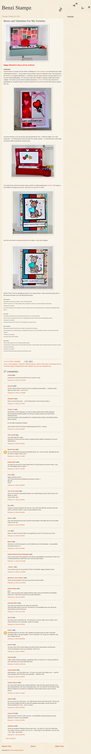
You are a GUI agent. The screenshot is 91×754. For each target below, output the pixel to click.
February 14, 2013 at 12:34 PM (16, 582)
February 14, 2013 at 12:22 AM (16, 380)
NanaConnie (11, 449)
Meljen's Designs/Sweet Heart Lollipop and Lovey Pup (25, 366)
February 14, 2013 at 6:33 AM (16, 443)
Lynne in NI (11, 713)
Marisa (10, 541)
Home (33, 746)
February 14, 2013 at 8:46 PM (16, 638)
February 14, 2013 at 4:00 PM (16, 597)
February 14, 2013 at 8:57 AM (16, 535)
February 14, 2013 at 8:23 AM (16, 499)
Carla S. (10, 518)
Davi (9, 505)
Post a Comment (11, 738)
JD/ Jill (10, 617)
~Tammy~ (11, 567)
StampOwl (11, 398)
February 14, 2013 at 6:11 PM (16, 611)
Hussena (10, 386)
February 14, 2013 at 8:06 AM (16, 485)
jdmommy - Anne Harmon (15, 577)
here (10, 75)
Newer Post (6, 746)
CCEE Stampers (41, 71)
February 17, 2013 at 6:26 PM (16, 734)
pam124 (10, 644)
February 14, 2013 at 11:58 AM (16, 572)
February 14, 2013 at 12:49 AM (16, 392)
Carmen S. (11, 409)
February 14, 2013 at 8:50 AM (16, 525)
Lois (9, 531)
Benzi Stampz (16, 8)
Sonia (9, 474)
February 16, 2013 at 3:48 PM (16, 707)
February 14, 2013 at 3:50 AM (16, 429)
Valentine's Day (46, 366)
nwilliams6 (11, 726)
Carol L (10, 630)
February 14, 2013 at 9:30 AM (16, 548)
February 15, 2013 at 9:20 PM (16, 676)
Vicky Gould (11, 435)
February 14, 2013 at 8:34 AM (16, 512)
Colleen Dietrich (12, 682)
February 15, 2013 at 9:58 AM (16, 651)
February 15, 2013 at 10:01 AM (16, 664)
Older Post (59, 746)
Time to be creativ (13, 491)
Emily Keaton (12, 462)
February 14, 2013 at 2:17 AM (16, 403)
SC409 (50, 185)
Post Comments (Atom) (16, 750)
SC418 (40, 79)
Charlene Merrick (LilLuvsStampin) (18, 554)
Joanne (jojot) (12, 670)
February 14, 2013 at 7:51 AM (16, 469)
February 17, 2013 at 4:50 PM (16, 720)
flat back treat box (31, 364)
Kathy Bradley (12, 588)
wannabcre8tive (12, 603)
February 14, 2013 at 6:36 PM (16, 624)
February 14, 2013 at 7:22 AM (16, 456)
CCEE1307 (21, 364)
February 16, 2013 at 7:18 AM (16, 693)
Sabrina (10, 699)
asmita (10, 375)
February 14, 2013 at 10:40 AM (16, 561)
